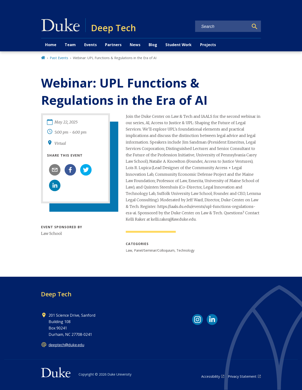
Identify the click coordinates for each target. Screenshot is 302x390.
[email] (55, 170)
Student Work (178, 44)
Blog (153, 44)
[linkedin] (55, 185)
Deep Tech (56, 294)
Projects (208, 44)
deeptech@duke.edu (66, 344)
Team (70, 44)
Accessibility (210, 376)
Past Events (59, 58)
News (135, 44)
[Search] (254, 26)
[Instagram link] (197, 319)
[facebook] (70, 170)
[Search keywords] (222, 26)
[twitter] (86, 170)
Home (50, 44)
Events (90, 44)
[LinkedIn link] (212, 319)
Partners (113, 44)
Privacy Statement (242, 376)
